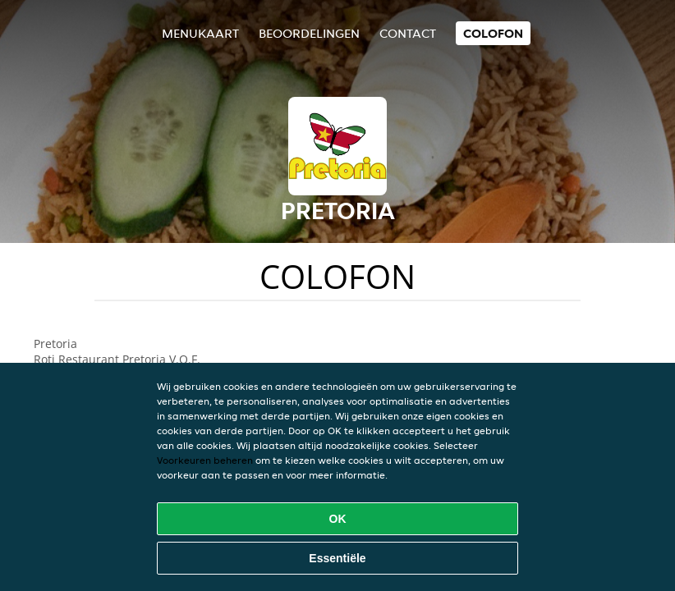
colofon (493, 33)
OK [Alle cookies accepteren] (338, 518)
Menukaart (200, 33)
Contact (407, 33)
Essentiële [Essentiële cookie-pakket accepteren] (337, 558)
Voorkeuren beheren (205, 460)
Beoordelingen (309, 33)
